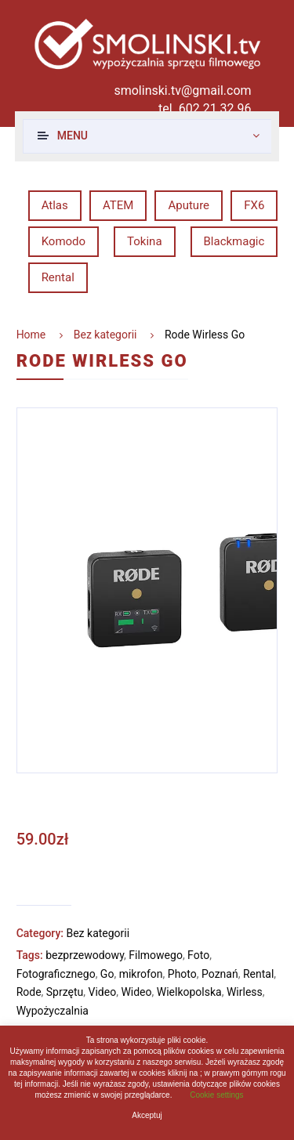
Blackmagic (234, 241)
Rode (29, 992)
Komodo (64, 241)
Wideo (136, 992)
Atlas (55, 205)
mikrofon (141, 974)
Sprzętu (64, 992)
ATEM (118, 205)
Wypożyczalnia (52, 1010)
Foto (198, 955)
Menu (72, 135)
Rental (58, 277)
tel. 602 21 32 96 (205, 108)
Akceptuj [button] (147, 1115)
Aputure (188, 205)
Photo (182, 974)
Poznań (219, 974)
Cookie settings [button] (216, 1095)
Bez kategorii (105, 334)
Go (107, 974)
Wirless (245, 992)
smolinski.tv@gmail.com (182, 90)
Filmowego (156, 955)
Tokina (144, 241)
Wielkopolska (189, 992)
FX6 (254, 205)
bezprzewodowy (84, 955)
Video (103, 992)
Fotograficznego (56, 974)
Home (31, 334)
